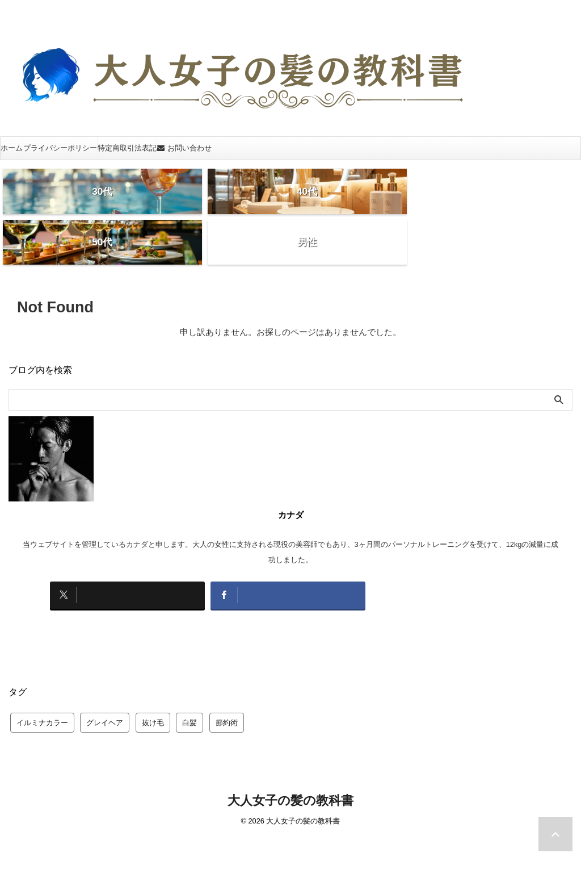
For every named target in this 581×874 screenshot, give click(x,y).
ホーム (12, 148)
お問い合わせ (184, 148)
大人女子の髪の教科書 (290, 750)
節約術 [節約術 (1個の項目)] (227, 672)
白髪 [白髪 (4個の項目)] (189, 672)
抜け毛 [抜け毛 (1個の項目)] (153, 672)
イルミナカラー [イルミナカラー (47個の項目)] (42, 672)
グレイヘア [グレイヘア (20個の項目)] (104, 672)
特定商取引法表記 (127, 148)
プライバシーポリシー (60, 148)
